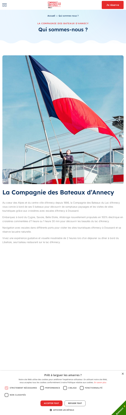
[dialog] (63, 393)
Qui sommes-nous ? (69, 16)
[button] (63, 409)
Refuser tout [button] (75, 403)
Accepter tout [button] (51, 403)
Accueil (51, 16)
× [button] (123, 374)
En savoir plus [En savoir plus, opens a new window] (100, 382)
